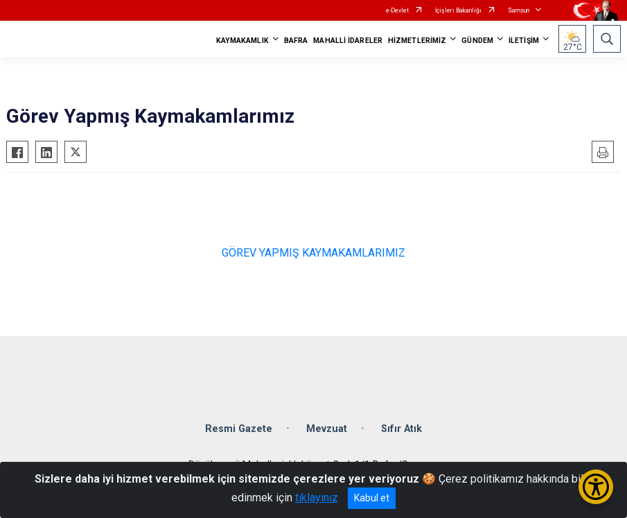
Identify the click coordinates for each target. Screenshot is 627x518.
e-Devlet (397, 10)
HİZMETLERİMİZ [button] (417, 40)
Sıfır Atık (401, 429)
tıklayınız (316, 497)
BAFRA (296, 40)
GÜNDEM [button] (477, 40)
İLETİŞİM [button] (524, 40)
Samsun (518, 10)
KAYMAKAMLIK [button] (242, 40)
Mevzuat (326, 429)
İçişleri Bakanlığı (458, 10)
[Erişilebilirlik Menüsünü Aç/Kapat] (596, 486)
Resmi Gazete (238, 429)
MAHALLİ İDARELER (347, 40)
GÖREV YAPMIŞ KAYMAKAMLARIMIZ (313, 252)
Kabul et (371, 497)
